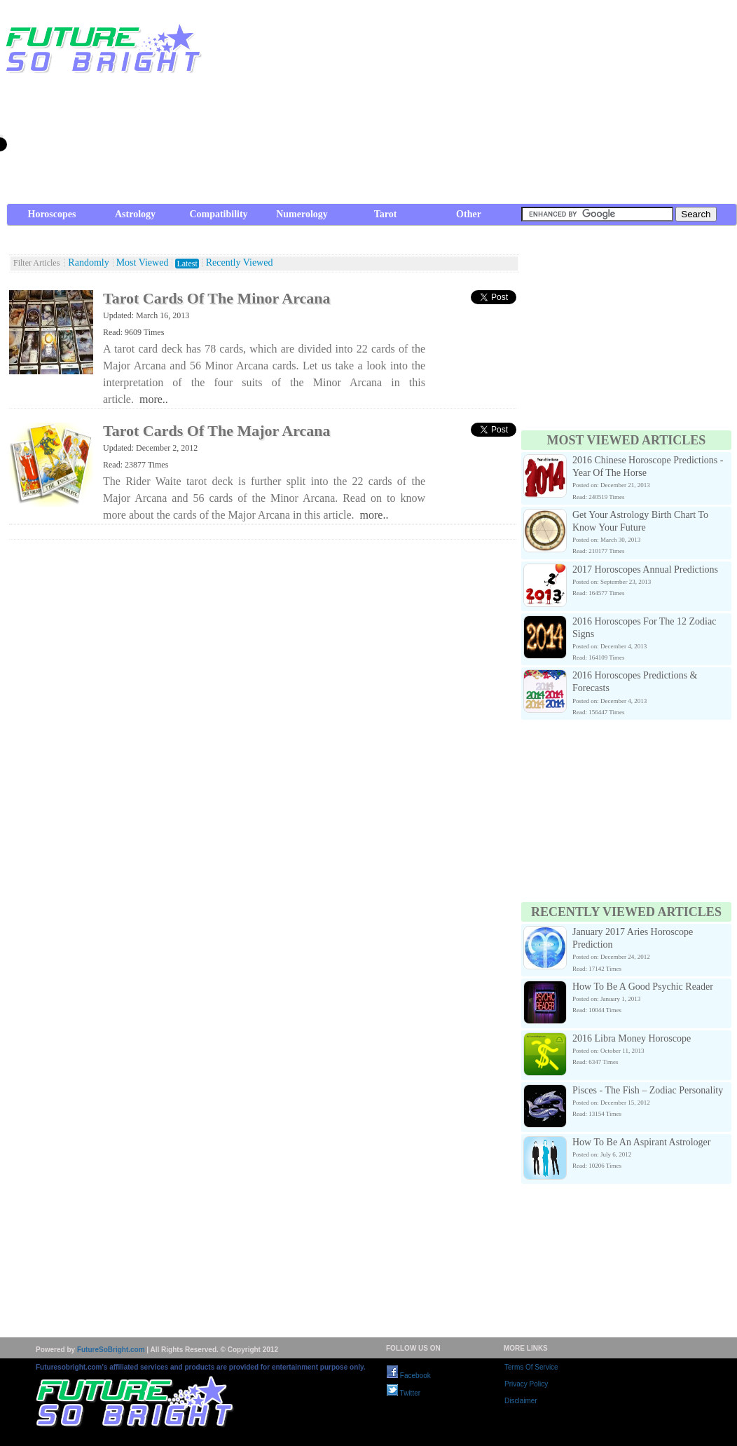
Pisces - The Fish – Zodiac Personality (647, 1090)
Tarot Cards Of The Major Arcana (217, 430)
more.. (153, 399)
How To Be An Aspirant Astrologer (641, 1142)
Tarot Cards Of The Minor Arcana (217, 298)
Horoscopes (52, 214)
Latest (187, 263)
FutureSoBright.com (111, 1349)
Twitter (403, 1393)
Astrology (135, 214)
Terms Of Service (531, 1367)
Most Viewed (142, 263)
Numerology (302, 214)
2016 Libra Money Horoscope (631, 1038)
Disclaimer (520, 1401)
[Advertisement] (490, 105)
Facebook (409, 1375)
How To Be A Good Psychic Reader (642, 986)
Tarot (385, 214)
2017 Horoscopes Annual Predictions (645, 569)
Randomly (88, 263)
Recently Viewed (239, 263)
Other (468, 214)
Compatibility (218, 214)
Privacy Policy (526, 1384)
